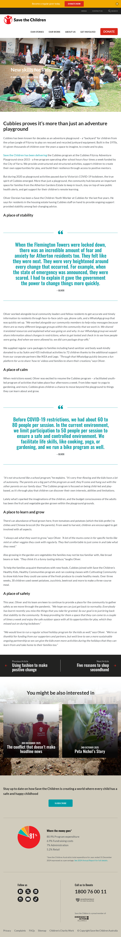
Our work (54, 32)
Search (113, 11)
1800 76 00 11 (91, 891)
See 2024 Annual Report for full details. (91, 860)
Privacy (7, 930)
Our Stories (37, 32)
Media (84, 11)
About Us (70, 32)
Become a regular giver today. (46, 3)
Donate (109, 31)
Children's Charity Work (62, 930)
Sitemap (42, 930)
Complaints (20, 930)
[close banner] (117, 4)
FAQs (32, 930)
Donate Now (74, 4)
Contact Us (97, 11)
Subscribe (60, 803)
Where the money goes (59, 831)
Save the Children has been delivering (25, 155)
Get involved (87, 32)
